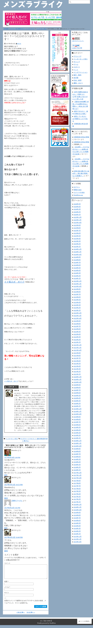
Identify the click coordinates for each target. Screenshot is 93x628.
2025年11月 (77, 220)
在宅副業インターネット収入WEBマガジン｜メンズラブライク (19, 28)
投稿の (77, 190)
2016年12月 (77, 504)
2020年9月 (77, 385)
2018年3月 (77, 464)
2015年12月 (77, 536)
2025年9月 (77, 225)
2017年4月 (77, 494)
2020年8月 (77, 387)
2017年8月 (77, 483)
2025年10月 (77, 222)
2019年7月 (77, 422)
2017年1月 (77, 502)
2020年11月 (77, 379)
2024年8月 (77, 260)
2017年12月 (77, 473)
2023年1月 (77, 310)
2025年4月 (77, 238)
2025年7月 (77, 230)
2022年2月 (77, 339)
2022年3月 (77, 337)
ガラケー (25, 438)
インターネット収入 (41, 28)
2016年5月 (77, 523)
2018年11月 (77, 443)
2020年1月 (77, 406)
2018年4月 (77, 462)
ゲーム (76, 64)
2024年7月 (77, 262)
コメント (7, 563)
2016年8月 (77, 515)
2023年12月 (77, 281)
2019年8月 (77, 419)
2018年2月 (77, 467)
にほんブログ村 (77, 48)
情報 (41, 438)
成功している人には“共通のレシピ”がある (80, 119)
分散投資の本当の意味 (81, 137)
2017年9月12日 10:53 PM (13, 485)
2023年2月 (77, 308)
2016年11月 (77, 507)
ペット (76, 70)
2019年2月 (77, 435)
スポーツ (77, 67)
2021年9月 (77, 353)
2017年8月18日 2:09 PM (12, 457)
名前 (6, 584)
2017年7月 (77, 486)
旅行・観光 (77, 75)
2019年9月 (77, 417)
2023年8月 (77, 292)
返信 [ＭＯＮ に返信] (6, 498)
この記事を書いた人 (12, 386)
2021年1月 (77, 374)
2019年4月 (77, 430)
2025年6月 (77, 233)
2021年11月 (77, 347)
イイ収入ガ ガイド (14, 282)
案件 (44, 438)
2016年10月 (77, 510)
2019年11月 (77, 411)
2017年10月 (77, 478)
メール (7, 590)
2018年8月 (77, 451)
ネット (35, 438)
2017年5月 (77, 491)
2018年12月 (77, 441)
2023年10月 (77, 286)
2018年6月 (77, 456)
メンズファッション (81, 72)
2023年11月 (77, 284)
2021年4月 (77, 366)
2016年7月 (77, 518)
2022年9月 (77, 321)
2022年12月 (77, 313)
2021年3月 (77, 369)
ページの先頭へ (85, 624)
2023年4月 (77, 302)
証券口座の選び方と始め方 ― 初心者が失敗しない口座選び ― (80, 173)
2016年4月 (77, 526)
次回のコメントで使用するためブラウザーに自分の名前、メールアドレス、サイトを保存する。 (25, 605)
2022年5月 (77, 332)
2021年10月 (77, 350)
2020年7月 (77, 390)
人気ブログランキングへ (78, 40)
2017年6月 (77, 488)
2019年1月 (77, 438)
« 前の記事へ (20, 615)
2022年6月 (77, 329)
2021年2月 (77, 371)
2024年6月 (77, 265)
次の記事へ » (31, 615)
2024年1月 (77, 278)
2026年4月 (77, 206)
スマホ (30, 438)
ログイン (77, 187)
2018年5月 (77, 459)
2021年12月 (77, 345)
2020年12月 (77, 377)
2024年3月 (77, 273)
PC (21, 438)
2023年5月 (77, 300)
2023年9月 (77, 289)
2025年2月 (77, 244)
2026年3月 (77, 209)
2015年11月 (77, 539)
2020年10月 (77, 382)
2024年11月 (77, 252)
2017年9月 (77, 480)
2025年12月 (77, 217)
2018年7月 (77, 454)
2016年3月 (77, 528)
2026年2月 (77, 212)
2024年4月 (77, 270)
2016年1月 (77, 534)
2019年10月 (77, 414)
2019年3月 (77, 433)
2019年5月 (77, 427)
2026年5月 (77, 204)
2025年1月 (77, 246)
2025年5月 (77, 236)
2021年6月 (77, 361)
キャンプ (77, 62)
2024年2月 (77, 276)
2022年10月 (77, 318)
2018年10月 (77, 446)
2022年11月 (77, 315)
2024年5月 (77, 268)
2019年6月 (77, 425)
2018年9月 (77, 449)
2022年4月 (77, 334)
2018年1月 (77, 470)
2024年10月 (77, 254)
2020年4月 (77, 398)
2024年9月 (77, 257)
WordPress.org (78, 195)
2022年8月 (77, 324)
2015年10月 (77, 542)
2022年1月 (77, 342)
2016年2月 (77, 531)
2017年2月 (77, 499)
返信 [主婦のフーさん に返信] (5, 528)
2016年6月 (77, 520)
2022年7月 (77, 326)
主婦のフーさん (17, 500)
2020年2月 (77, 403)
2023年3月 (77, 305)
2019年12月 (77, 409)
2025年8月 (77, 228)
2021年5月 (77, 363)
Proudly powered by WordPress (46, 626)
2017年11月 (77, 475)
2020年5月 (77, 395)
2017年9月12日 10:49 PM (13, 537)
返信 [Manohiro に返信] (5, 475)
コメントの (79, 192)
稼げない (26, 440)
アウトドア (77, 56)
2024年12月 (77, 249)
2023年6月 (77, 297)
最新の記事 (25, 386)
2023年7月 (77, 294)
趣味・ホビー (78, 83)
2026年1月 (77, 214)
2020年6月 (77, 393)
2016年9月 (77, 512)
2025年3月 (77, 241)
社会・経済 (77, 80)
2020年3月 (77, 401)
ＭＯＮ (19, 43)
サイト (6, 595)
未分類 (76, 78)
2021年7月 (77, 358)
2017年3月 (77, 496)
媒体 (38, 438)
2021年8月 (77, 355)
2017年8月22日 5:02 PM (12, 508)
